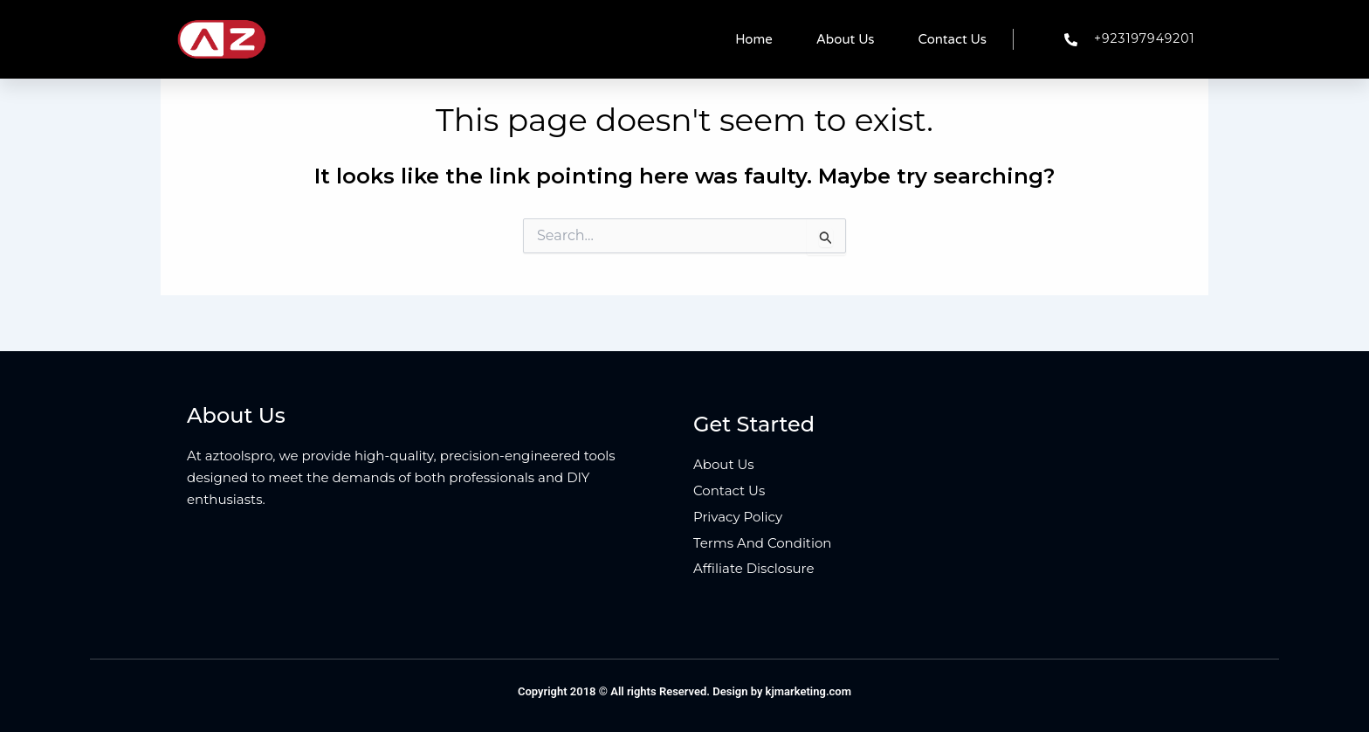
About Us (845, 39)
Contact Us (952, 39)
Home (754, 39)
